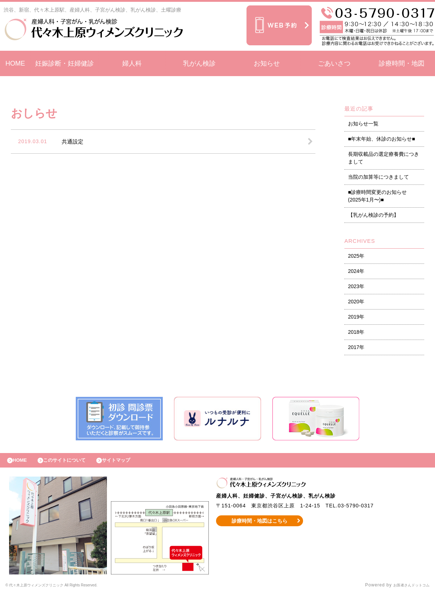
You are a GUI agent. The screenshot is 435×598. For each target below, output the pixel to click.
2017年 (356, 347)
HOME (15, 63)
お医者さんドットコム (406, 588)
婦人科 (132, 63)
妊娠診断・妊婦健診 (64, 63)
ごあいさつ (334, 63)
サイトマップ (132, 462)
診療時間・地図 (401, 63)
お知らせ (267, 63)
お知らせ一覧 (363, 123)
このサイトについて (73, 462)
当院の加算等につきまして (378, 177)
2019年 (356, 317)
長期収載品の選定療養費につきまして (383, 158)
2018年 (356, 332)
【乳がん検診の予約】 (373, 215)
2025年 (356, 256)
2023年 (356, 286)
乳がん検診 (199, 63)
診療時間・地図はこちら (260, 524)
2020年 (356, 301)
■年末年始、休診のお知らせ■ (381, 139)
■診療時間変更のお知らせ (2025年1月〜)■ (377, 196)
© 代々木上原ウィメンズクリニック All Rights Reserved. (67, 588)
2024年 (356, 271)
